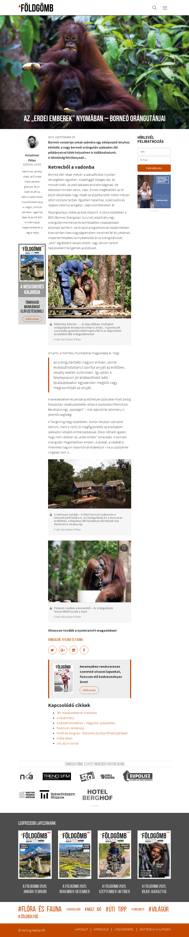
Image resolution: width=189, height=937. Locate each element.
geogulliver (75, 909)
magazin (54, 640)
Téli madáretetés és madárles (77, 713)
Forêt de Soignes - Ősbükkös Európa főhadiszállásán (92, 733)
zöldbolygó (28, 917)
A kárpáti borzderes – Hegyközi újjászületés (86, 723)
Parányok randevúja (70, 728)
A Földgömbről (124, 929)
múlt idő (94, 909)
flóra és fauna (72, 640)
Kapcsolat (81, 929)
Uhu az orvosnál (68, 743)
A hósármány (65, 718)
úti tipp (117, 909)
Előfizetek (89, 690)
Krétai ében (65, 738)
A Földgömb (35, 7)
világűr (159, 909)
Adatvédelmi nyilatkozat (155, 929)
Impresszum (101, 929)
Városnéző (138, 909)
